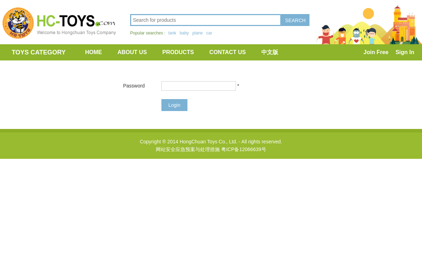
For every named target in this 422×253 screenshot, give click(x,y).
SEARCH (295, 20)
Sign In (405, 52)
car (209, 33)
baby (184, 33)
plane (197, 33)
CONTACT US (227, 52)
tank (172, 33)
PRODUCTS (178, 52)
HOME (93, 52)
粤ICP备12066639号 (243, 149)
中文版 (269, 52)
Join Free (376, 52)
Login (174, 105)
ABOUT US (132, 52)
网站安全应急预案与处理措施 (188, 149)
